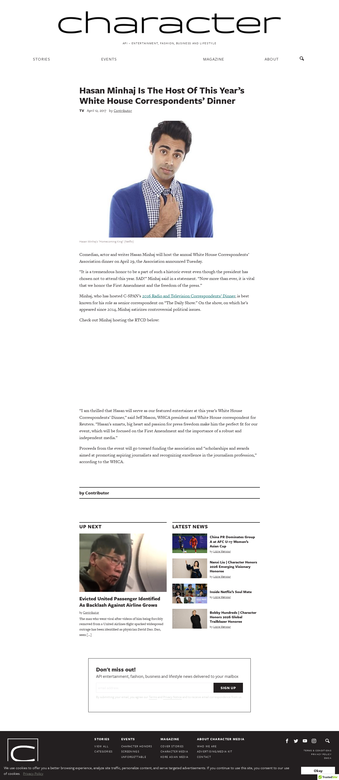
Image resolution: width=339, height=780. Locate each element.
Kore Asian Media (174, 757)
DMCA (327, 758)
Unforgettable (133, 757)
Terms (153, 697)
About (272, 59)
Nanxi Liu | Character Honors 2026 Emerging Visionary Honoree (233, 566)
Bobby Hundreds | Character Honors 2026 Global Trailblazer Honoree (233, 617)
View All (101, 746)
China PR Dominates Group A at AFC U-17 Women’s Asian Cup (232, 541)
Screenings (130, 751)
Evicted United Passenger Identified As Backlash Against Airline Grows (119, 601)
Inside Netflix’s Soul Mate (231, 591)
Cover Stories (172, 746)
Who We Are (207, 746)
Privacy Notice (172, 697)
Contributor (123, 110)
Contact (204, 757)
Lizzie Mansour (222, 551)
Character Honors (136, 746)
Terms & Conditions (317, 750)
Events (109, 59)
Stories (41, 59)
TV (81, 110)
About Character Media (221, 739)
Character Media (174, 751)
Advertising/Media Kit (215, 751)
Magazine (213, 59)
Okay (318, 770)
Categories (103, 751)
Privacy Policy (321, 754)
